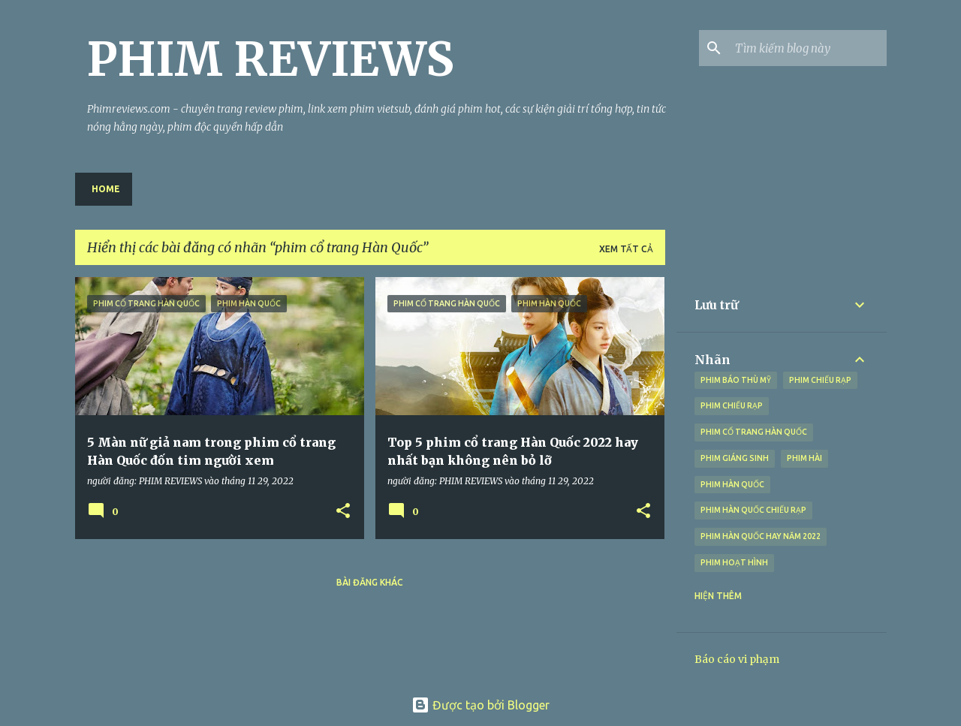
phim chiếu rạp (820, 379)
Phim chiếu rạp (731, 405)
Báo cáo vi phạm (736, 659)
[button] (343, 512)
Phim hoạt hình (734, 562)
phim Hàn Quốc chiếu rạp (753, 509)
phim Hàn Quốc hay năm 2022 (760, 536)
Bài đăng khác (369, 582)
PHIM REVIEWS (270, 59)
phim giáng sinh (734, 457)
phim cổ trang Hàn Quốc (753, 431)
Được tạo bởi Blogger (480, 705)
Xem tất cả (626, 249)
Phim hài (804, 457)
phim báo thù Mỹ (735, 379)
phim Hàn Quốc (732, 484)
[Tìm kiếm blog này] (808, 48)
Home (106, 189)
